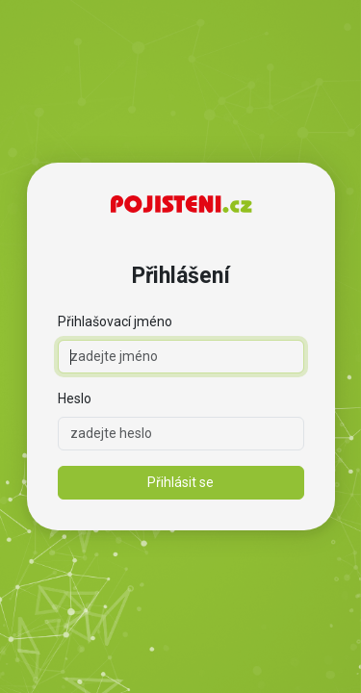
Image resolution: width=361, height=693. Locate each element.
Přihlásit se (180, 482)
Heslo (74, 398)
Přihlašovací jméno (115, 321)
